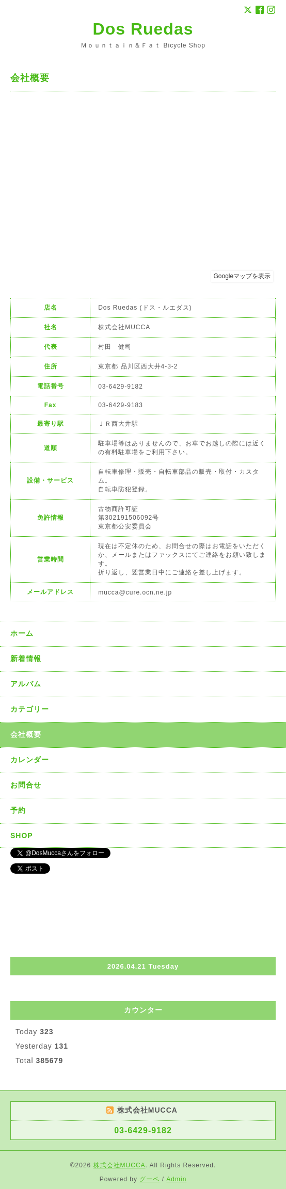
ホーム (22, 633)
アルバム (25, 684)
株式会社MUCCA (119, 1165)
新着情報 (25, 658)
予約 (18, 810)
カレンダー (29, 760)
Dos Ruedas (143, 29)
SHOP (21, 835)
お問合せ (25, 785)
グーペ (149, 1179)
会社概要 (25, 734)
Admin (176, 1179)
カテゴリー (29, 709)
